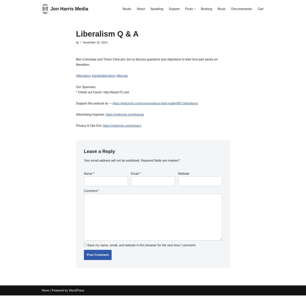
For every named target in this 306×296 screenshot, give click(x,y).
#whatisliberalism (104, 75)
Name (89, 174)
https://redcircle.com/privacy (122, 126)
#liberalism (83, 75)
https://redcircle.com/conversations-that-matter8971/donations (155, 103)
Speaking (156, 9)
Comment (92, 191)
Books (126, 9)
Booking (206, 9)
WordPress (76, 291)
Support (173, 9)
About (140, 9)
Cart (260, 9)
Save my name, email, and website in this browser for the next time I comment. (141, 245)
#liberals (122, 75)
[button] (194, 9)
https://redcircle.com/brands (125, 114)
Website (183, 174)
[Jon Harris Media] (65, 9)
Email (136, 174)
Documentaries (241, 9)
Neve (45, 291)
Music (221, 9)
